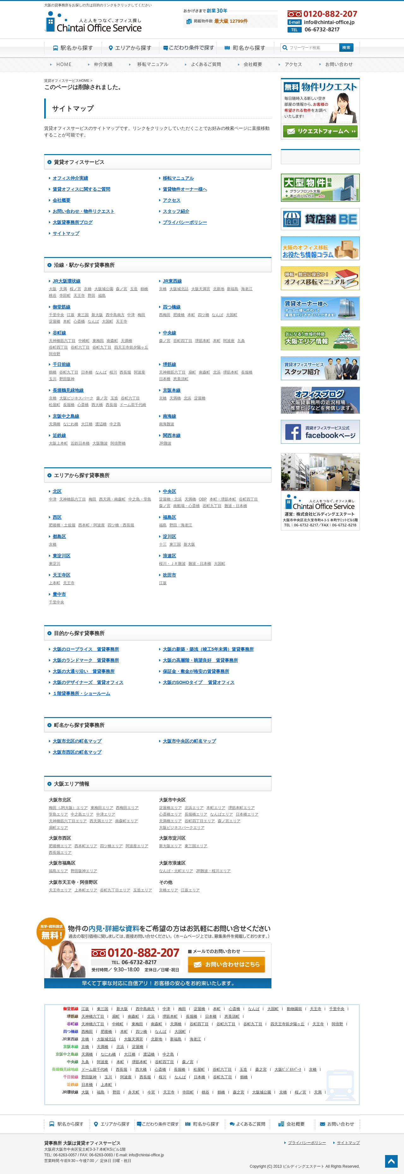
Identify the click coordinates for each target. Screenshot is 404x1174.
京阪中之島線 (66, 416)
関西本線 (172, 435)
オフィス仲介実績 (103, 64)
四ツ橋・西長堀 (121, 525)
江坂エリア (190, 890)
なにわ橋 (70, 424)
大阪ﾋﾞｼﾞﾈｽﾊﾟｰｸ (288, 1069)
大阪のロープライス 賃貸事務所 (86, 649)
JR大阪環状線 (66, 281)
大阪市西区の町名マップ (77, 752)
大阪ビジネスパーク (76, 398)
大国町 (107, 321)
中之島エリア (82, 814)
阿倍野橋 (118, 443)
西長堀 (125, 372)
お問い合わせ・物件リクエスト (84, 211)
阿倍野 (54, 354)
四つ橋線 (172, 306)
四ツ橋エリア (111, 846)
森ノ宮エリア (229, 821)
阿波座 (229, 340)
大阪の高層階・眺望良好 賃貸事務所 (200, 660)
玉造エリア (142, 890)
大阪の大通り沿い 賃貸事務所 (84, 671)
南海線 (169, 416)
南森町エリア (126, 821)
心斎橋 (79, 321)
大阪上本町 (58, 443)
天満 (63, 289)
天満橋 (126, 340)
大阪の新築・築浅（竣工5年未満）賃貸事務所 (208, 649)
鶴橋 (144, 289)
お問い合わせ (336, 64)
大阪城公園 (103, 289)
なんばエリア (221, 814)
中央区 (169, 491)
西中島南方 (115, 315)
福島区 (169, 517)
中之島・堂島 (139, 499)
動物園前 (294, 1009)
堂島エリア (58, 814)
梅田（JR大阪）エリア (68, 808)
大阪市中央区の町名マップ (189, 741)
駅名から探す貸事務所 (73, 48)
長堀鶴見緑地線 (68, 390)
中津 (131, 315)
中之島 (115, 424)
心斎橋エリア (170, 814)
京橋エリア (168, 890)
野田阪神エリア (84, 871)
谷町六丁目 (80, 347)
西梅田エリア (127, 808)
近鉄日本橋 (80, 443)
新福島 (232, 289)
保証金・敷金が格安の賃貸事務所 (196, 671)
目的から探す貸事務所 (188, 48)
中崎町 (84, 340)
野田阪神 (66, 379)
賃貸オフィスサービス (79, 162)
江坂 (70, 315)
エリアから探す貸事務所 (130, 48)
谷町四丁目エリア (200, 821)
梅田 (141, 315)
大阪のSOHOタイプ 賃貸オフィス (199, 682)
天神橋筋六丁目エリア (68, 821)
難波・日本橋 (235, 506)
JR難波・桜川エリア (213, 871)
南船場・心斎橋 (186, 506)
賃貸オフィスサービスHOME (63, 64)
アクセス (293, 64)
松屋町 (54, 405)
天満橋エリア (170, 821)
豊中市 (59, 594)
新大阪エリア (170, 846)
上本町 (54, 583)
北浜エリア (194, 808)
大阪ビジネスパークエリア (182, 827)
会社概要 (252, 64)
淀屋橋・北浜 (170, 499)
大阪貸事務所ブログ (72, 222)
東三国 (83, 315)
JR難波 (165, 443)
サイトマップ (66, 233)
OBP (203, 499)
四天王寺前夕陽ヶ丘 (131, 347)
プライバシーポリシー (185, 222)
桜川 (113, 372)
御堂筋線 (61, 306)
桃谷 (52, 295)
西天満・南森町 (112, 499)
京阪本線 (172, 390)
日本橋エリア (247, 814)
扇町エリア (58, 827)
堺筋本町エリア (241, 808)
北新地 (218, 289)
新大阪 (97, 315)
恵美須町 (180, 379)
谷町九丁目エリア (115, 890)
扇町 (192, 372)
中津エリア (105, 814)
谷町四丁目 (58, 347)
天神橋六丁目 (92, 1016)
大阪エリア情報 (71, 784)
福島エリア (58, 871)
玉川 (52, 379)
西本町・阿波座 (91, 525)
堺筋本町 (202, 340)
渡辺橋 (101, 424)
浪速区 (169, 555)
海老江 (246, 289)
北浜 (217, 372)
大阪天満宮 (200, 289)
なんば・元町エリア (176, 871)
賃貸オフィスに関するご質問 (205, 64)
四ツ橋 (203, 315)
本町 (67, 321)
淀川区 (169, 536)
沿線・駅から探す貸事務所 (84, 265)
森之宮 (261, 1069)
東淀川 (54, 563)
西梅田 (164, 315)
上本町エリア (85, 890)
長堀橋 (246, 372)
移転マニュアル (151, 64)
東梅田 (98, 340)
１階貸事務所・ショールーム (81, 693)
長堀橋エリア (196, 814)
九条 (241, 340)
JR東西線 (172, 281)
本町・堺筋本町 (223, 499)
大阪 (52, 289)
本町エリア (215, 808)
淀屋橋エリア (170, 808)
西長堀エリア (60, 852)
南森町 (112, 340)
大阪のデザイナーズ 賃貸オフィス (88, 682)
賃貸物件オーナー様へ (185, 189)
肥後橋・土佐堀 (62, 525)
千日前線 (61, 364)
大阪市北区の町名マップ (77, 741)
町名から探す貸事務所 (245, 48)
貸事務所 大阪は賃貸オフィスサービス (82, 1143)
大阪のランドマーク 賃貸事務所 (86, 660)
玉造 (134, 289)
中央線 (169, 332)
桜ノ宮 (75, 289)
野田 (91, 295)
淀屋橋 (54, 321)
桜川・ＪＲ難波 (172, 563)
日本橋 (86, 372)
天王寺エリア (60, 890)
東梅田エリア (102, 808)
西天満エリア (101, 821)
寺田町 (65, 295)
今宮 (151, 1092)
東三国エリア (196, 846)
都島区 (59, 536)
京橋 (88, 289)
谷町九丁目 (101, 347)
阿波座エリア (137, 846)
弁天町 (134, 1092)
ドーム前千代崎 (133, 405)
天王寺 (79, 295)
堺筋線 (169, 364)
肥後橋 (179, 315)
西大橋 (97, 405)
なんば (93, 321)
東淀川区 (61, 555)
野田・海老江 (180, 525)
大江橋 (86, 424)
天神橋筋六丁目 (62, 340)
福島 (102, 295)
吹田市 (169, 575)
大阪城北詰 (178, 289)
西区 (57, 517)
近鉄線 (59, 435)
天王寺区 (61, 575)
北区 (57, 491)
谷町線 (59, 332)
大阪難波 (100, 443)
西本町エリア (85, 846)
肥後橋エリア (60, 846)
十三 (163, 544)
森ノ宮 (121, 289)
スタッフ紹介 (176, 211)
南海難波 (166, 424)
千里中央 (56, 315)
